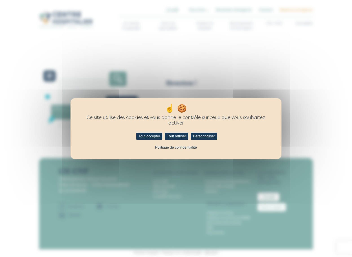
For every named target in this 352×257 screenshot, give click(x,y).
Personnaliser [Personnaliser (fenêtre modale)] (204, 136)
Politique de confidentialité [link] (176, 147)
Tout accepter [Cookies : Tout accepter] (149, 136)
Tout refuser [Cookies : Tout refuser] (176, 136)
